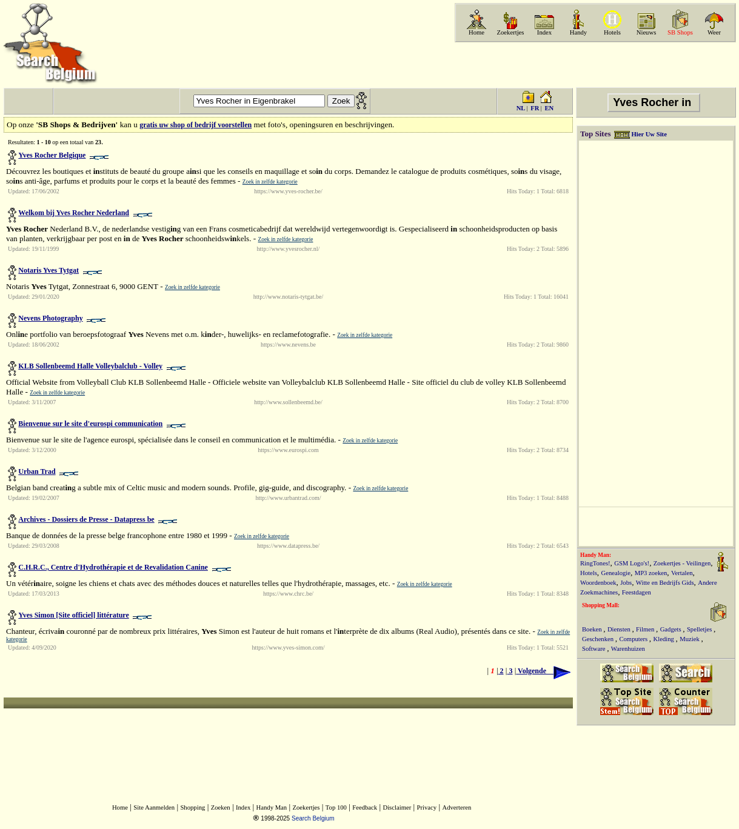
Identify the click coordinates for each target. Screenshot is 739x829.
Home (476, 32)
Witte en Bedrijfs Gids (665, 582)
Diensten (619, 629)
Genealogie (616, 573)
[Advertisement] (594, 65)
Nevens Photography (50, 318)
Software (594, 648)
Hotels (612, 32)
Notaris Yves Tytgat (48, 270)
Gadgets (671, 629)
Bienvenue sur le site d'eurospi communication (90, 423)
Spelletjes (700, 629)
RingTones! (595, 563)
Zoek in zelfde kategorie (270, 182)
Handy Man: (595, 555)
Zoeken (220, 807)
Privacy (427, 807)
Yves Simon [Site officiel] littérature (73, 615)
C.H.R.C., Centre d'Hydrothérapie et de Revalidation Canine (113, 567)
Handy (578, 32)
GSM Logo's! (631, 563)
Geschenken (598, 639)
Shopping (192, 807)
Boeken (592, 629)
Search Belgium (313, 818)
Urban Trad (36, 471)
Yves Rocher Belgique (51, 155)
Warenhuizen (628, 648)
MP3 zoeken (651, 573)
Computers (634, 639)
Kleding (665, 639)
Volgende (543, 671)
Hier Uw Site (648, 134)
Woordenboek (598, 582)
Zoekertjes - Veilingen (682, 563)
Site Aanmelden (154, 807)
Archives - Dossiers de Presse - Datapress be (86, 519)
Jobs (626, 582)
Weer (714, 32)
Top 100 (336, 807)
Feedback (364, 807)
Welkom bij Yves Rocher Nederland (73, 212)
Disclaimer (397, 807)
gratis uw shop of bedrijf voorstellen (195, 125)
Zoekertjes (510, 32)
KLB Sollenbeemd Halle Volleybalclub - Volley (90, 366)
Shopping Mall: (601, 605)
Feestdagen (636, 592)
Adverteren (456, 807)
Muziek (690, 639)
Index (544, 32)
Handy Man (271, 807)
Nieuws (647, 32)
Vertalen (682, 573)
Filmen (646, 629)
